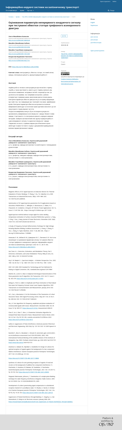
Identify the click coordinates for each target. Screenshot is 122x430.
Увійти (114, 1)
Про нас (30, 10)
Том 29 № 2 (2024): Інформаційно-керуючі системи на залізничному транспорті (45, 17)
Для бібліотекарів (96, 42)
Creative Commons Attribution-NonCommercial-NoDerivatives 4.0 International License (71, 81)
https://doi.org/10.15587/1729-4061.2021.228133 (37, 393)
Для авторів (94, 40)
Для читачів (94, 37)
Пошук (112, 10)
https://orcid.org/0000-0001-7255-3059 (19, 54)
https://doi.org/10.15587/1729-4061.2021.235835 (34, 372)
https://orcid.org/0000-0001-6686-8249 (19, 40)
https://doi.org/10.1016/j (30, 308)
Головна (11, 17)
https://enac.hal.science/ (16, 342)
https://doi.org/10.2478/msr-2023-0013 (21, 319)
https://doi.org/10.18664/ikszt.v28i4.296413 (22, 247)
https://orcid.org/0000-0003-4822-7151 (19, 60)
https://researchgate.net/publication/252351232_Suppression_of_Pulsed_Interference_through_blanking (40, 402)
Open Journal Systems (97, 51)
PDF (65, 36)
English (93, 22)
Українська (94, 25)
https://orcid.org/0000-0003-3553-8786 (19, 47)
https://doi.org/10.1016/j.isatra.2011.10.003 (30, 278)
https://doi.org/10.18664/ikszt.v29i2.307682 (25, 67)
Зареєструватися (105, 1)
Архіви (22, 10)
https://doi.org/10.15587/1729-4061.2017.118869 (24, 358)
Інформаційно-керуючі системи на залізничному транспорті (42, 7)
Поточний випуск (11, 10)
